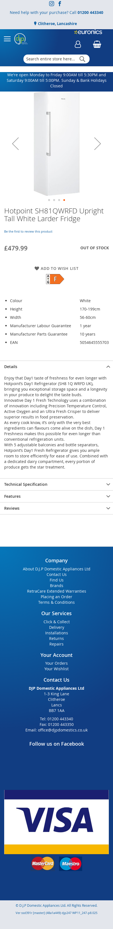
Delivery (56, 627)
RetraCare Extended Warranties (56, 591)
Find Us (57, 580)
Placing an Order (56, 596)
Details (10, 366)
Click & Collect (57, 621)
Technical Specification (25, 484)
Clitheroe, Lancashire (57, 23)
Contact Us (57, 574)
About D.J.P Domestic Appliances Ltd (56, 568)
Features (12, 496)
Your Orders (56, 663)
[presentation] (56, 367)
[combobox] (56, 59)
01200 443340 (90, 12)
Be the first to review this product (28, 231)
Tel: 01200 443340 (56, 718)
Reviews (12, 508)
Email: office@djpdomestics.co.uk (56, 730)
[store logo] (21, 39)
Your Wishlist (56, 668)
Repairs (56, 644)
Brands (56, 585)
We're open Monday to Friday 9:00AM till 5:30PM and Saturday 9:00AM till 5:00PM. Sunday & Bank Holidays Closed (57, 80)
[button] (15, 144)
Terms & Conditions (56, 602)
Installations (56, 632)
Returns (56, 638)
